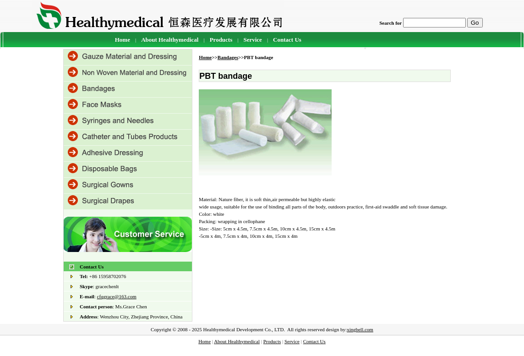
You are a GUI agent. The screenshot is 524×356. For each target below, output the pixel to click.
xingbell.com (360, 329)
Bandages (228, 57)
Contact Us (287, 39)
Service (252, 39)
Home (122, 39)
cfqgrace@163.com (116, 296)
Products (272, 341)
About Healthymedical (169, 39)
